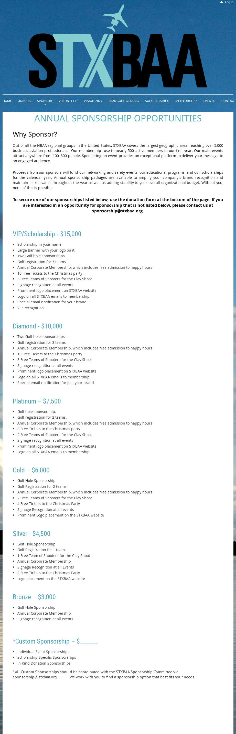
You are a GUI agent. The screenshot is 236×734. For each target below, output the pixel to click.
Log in (229, 2)
